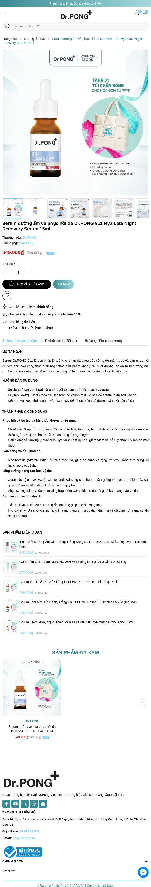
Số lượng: (9, 264)
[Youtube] (15, 804)
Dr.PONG (31, 721)
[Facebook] (6, 804)
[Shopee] (43, 804)
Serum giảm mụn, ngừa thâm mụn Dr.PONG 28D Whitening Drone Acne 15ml (76, 622)
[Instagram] (25, 804)
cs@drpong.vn (24, 838)
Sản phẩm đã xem (75, 652)
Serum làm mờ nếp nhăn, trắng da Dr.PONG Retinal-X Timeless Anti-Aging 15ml (78, 602)
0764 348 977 (30, 831)
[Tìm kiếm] (7, 26)
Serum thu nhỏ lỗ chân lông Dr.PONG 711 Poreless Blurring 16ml (68, 582)
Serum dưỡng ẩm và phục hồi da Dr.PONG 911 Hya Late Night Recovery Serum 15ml (32, 729)
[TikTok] (34, 804)
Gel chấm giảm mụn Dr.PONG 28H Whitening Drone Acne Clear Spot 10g (72, 562)
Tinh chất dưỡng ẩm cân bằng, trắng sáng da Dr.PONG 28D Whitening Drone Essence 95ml (83, 544)
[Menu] (4, 13)
